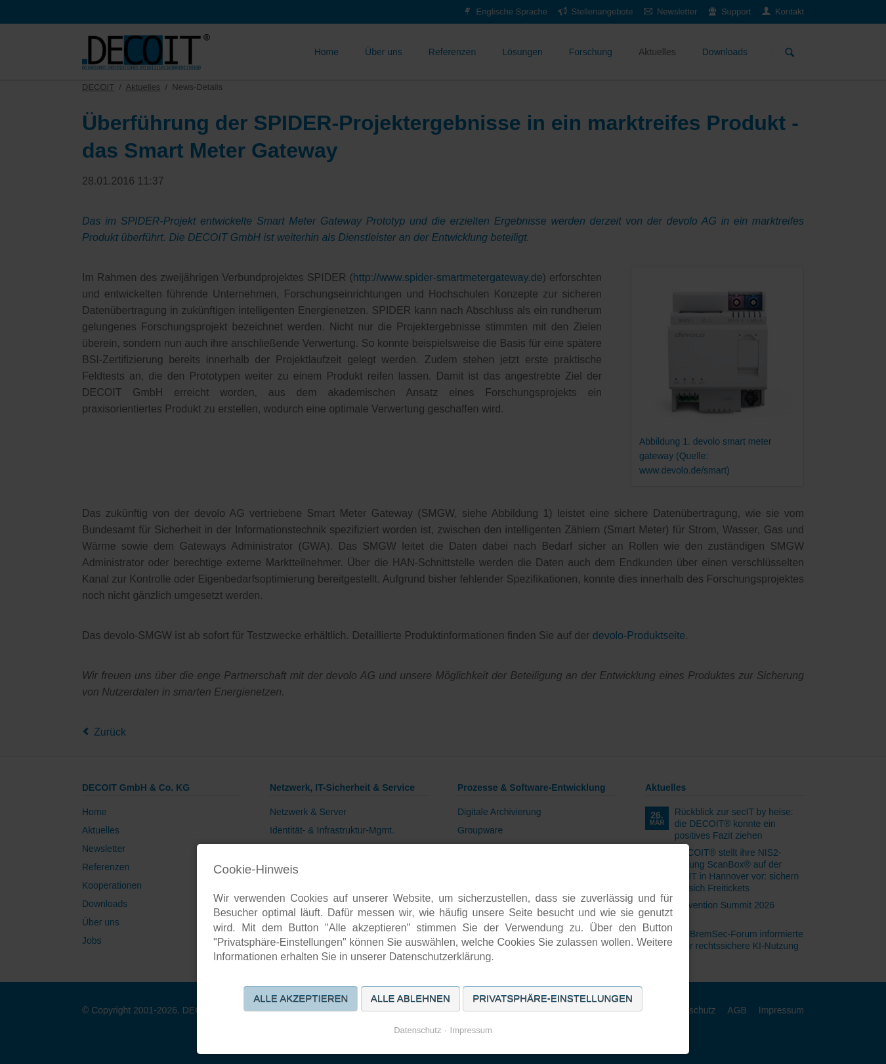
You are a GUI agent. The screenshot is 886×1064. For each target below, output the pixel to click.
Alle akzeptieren (300, 998)
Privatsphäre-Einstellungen (553, 998)
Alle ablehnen (410, 998)
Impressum (471, 1030)
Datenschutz (417, 1030)
